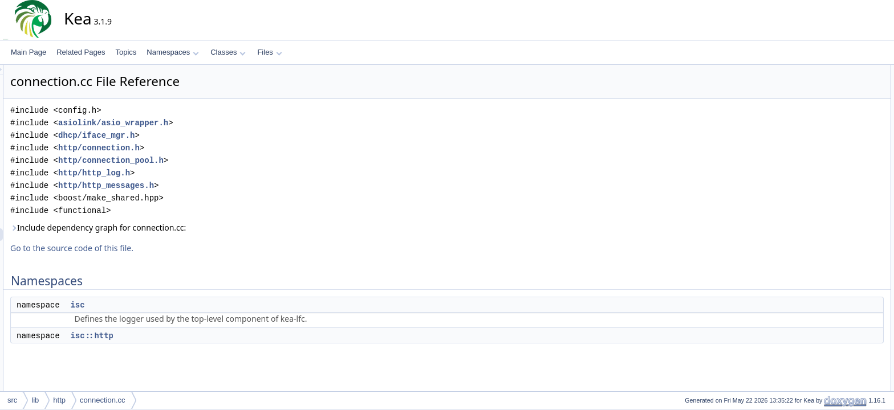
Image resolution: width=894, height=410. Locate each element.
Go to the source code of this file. (174, 248)
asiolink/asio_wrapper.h (216, 122)
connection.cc (102, 400)
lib (35, 400)
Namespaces (172, 52)
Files (269, 52)
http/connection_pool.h (213, 160)
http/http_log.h (197, 172)
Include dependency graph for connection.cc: (200, 227)
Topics (125, 52)
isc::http (194, 335)
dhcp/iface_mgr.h (199, 135)
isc (180, 305)
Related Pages (80, 52)
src (12, 400)
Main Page (28, 52)
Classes (228, 52)
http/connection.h (201, 147)
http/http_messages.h (209, 185)
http (59, 400)
